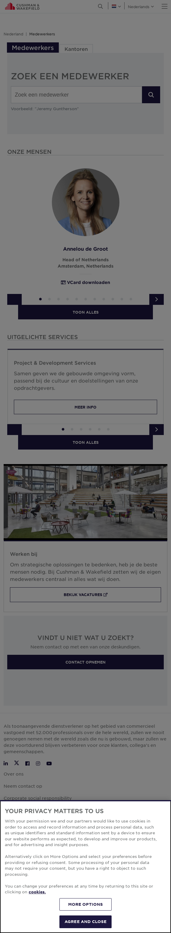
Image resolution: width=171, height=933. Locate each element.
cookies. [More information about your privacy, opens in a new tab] (37, 891)
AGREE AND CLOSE (85, 921)
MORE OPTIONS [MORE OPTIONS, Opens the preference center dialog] (85, 904)
